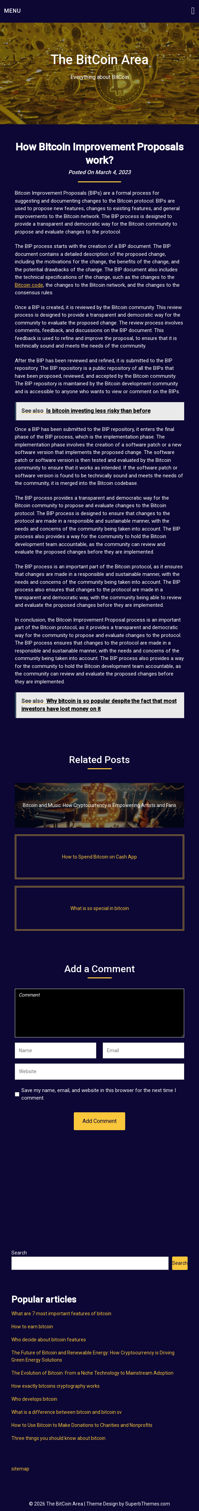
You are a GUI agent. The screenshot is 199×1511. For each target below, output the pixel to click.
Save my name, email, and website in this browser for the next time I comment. (98, 1094)
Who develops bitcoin (34, 1399)
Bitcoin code (29, 285)
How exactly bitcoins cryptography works (55, 1386)
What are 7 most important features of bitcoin (61, 1313)
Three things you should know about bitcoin (58, 1438)
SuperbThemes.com (147, 1504)
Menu (12, 11)
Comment (100, 1013)
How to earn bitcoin (32, 1326)
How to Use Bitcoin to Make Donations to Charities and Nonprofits (81, 1425)
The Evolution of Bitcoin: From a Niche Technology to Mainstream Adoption (92, 1373)
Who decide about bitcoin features (48, 1339)
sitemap (20, 1469)
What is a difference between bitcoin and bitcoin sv (66, 1412)
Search (19, 1253)
